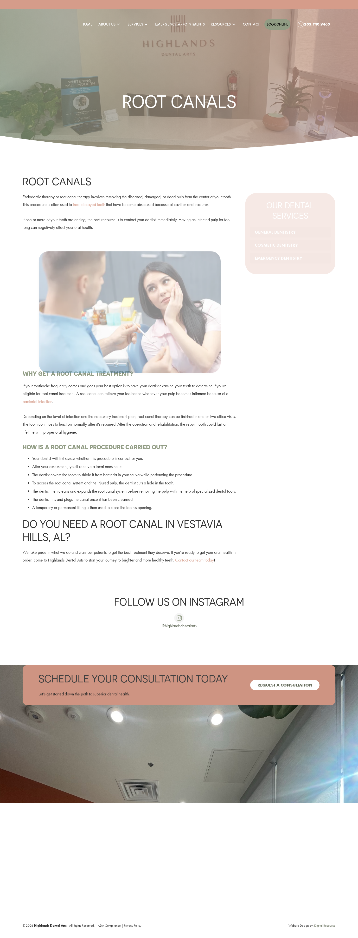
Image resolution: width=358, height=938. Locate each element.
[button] (107, 24)
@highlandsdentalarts (179, 625)
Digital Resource (324, 925)
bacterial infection (37, 401)
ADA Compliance (109, 925)
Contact (251, 24)
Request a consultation (284, 685)
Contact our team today (194, 560)
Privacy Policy (132, 925)
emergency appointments (180, 24)
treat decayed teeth (89, 204)
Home (87, 24)
